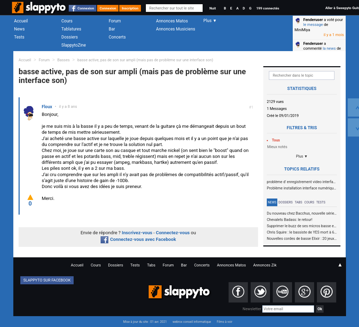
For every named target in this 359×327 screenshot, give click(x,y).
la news (329, 48)
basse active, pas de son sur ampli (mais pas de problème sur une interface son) (145, 60)
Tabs (298, 202)
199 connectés (267, 8)
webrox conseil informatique (191, 321)
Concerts (117, 37)
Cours (67, 21)
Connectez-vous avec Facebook (138, 239)
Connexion (85, 8)
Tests (19, 37)
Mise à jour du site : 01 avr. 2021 (145, 321)
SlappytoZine (73, 45)
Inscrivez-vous (137, 232)
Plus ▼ (302, 156)
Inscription (130, 8)
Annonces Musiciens (175, 29)
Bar (112, 29)
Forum (115, 21)
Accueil (21, 21)
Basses (63, 60)
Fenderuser (313, 20)
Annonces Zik (265, 265)
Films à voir (224, 321)
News (19, 29)
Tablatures (71, 29)
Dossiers (69, 37)
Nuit (212, 8)
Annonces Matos (172, 21)
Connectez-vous (173, 232)
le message (313, 24)
